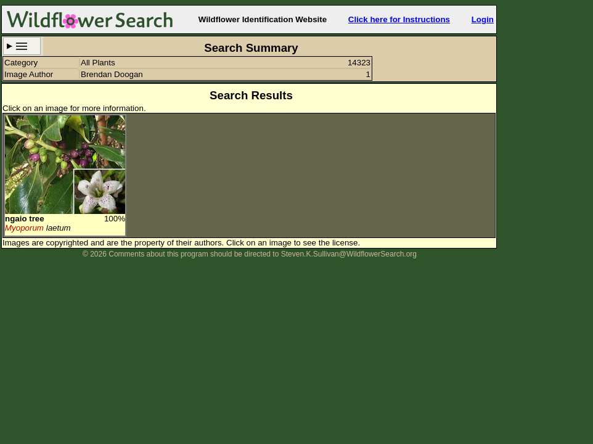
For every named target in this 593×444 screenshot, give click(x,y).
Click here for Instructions (399, 19)
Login (483, 19)
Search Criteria (22, 46)
